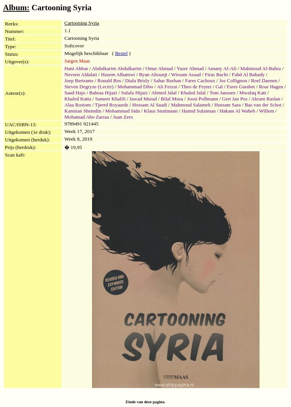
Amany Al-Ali (221, 68)
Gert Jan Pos (234, 99)
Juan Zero (123, 117)
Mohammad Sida (122, 111)
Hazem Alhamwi (118, 74)
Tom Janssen (222, 92)
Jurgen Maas (77, 61)
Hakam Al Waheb (237, 111)
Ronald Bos (109, 80)
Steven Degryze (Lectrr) (89, 86)
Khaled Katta (77, 99)
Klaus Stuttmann (161, 111)
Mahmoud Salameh (190, 105)
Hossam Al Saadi (149, 105)
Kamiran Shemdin (82, 111)
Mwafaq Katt (252, 92)
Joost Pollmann (202, 99)
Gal (219, 86)
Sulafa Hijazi (134, 92)
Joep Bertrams (79, 80)
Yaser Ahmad (190, 68)
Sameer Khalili (110, 99)
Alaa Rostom (77, 105)
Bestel (121, 53)
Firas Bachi (216, 74)
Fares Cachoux (200, 80)
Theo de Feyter (196, 86)
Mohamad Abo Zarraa (86, 117)
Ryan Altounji (153, 74)
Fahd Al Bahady (248, 74)
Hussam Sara (227, 105)
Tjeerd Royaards (111, 105)
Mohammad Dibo (135, 86)
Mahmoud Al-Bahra (260, 68)
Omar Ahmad (159, 68)
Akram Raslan (265, 99)
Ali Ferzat (167, 86)
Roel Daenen (264, 80)
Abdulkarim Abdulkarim (116, 68)
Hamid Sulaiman (198, 111)
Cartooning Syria (81, 23)
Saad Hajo (74, 92)
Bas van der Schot (263, 105)
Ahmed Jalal (164, 92)
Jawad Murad (143, 99)
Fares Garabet (241, 86)
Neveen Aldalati (80, 74)
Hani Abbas (76, 68)
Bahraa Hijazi (103, 92)
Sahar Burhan (167, 80)
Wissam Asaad (186, 74)
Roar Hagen (271, 86)
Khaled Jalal (193, 92)
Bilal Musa (172, 99)
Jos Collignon (233, 80)
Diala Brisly (137, 80)
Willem (266, 111)
